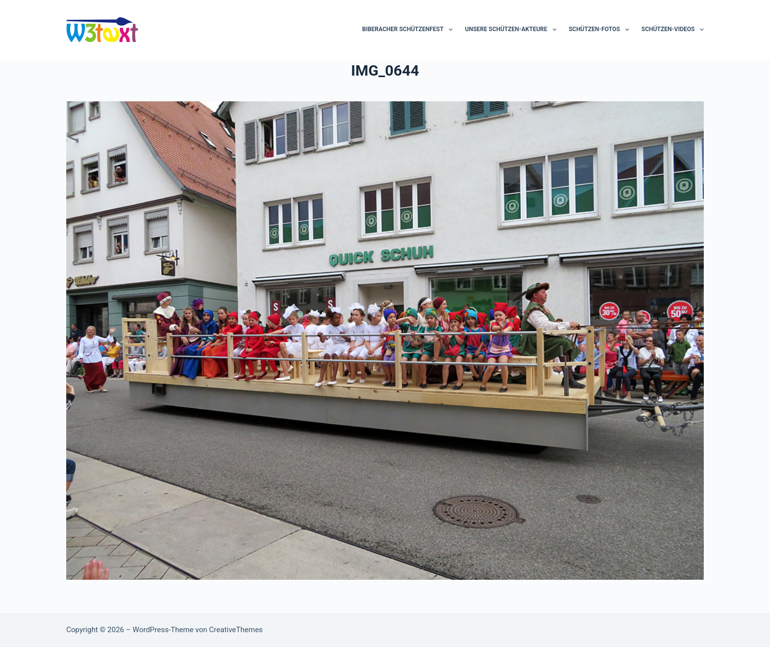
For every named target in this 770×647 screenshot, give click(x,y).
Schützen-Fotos (601, 30)
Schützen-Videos (673, 30)
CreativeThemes (236, 629)
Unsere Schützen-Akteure (512, 30)
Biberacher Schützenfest (409, 30)
